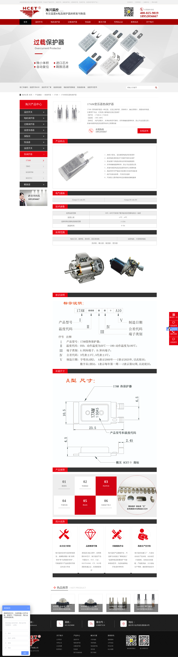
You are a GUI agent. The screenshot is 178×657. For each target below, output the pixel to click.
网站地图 (154, 2)
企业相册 (59, 646)
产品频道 (38, 95)
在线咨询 (144, 131)
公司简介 (59, 639)
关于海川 (150, 22)
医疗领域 (93, 652)
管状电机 (93, 643)
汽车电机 (93, 639)
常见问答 (110, 646)
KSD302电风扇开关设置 (90, 606)
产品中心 (77, 635)
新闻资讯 (111, 635)
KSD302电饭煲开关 (61, 606)
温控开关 (39, 22)
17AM (56, 95)
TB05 (28, 166)
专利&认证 (118, 22)
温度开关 (28, 148)
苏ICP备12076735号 (33, 651)
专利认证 (59, 643)
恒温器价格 (81, 87)
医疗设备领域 (78, 652)
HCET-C (29, 178)
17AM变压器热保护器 (69, 95)
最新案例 (110, 639)
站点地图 (110, 649)
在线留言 (130, 2)
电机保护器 (55, 22)
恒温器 (88, 22)
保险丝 (27, 136)
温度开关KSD (34, 87)
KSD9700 (29, 172)
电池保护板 (94, 646)
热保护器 (48, 95)
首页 (25, 22)
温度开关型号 (92, 87)
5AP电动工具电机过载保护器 (120, 606)
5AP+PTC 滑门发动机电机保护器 (149, 606)
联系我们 (138, 2)
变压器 (93, 649)
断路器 (27, 184)
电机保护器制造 (69, 87)
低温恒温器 (57, 87)
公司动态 (110, 643)
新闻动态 (134, 22)
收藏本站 (146, 2)
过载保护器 (72, 22)
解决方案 (102, 22)
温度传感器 (29, 130)
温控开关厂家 (46, 87)
